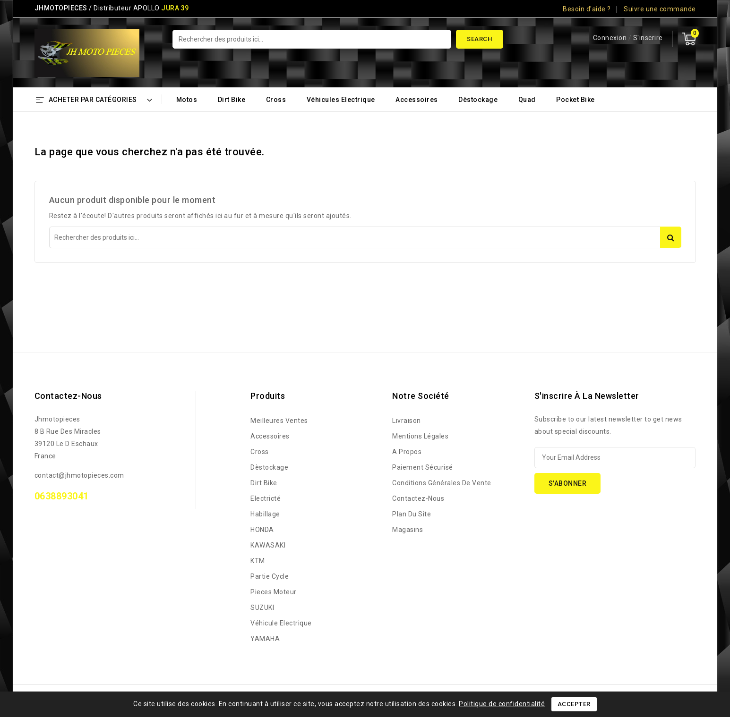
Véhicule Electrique (281, 623)
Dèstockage (478, 99)
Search (479, 38)
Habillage (265, 514)
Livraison (406, 420)
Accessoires (416, 99)
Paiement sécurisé (422, 467)
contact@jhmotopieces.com (79, 475)
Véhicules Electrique (341, 99)
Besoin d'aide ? (587, 9)
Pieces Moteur (273, 592)
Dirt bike (232, 99)
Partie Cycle (269, 576)
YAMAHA (265, 638)
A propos (406, 452)
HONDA (262, 529)
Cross (276, 99)
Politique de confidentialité (502, 704)
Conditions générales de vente (441, 483)
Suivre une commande (660, 9)
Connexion (610, 38)
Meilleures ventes (279, 420)
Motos (187, 99)
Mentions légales (420, 436)
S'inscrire (648, 38)
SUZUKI (262, 607)
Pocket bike (575, 99)
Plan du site (411, 514)
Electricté (265, 498)
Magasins (407, 529)
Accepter (574, 704)
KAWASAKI (267, 545)
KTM (257, 561)
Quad (527, 99)
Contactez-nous (68, 396)
